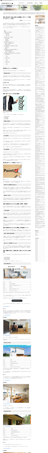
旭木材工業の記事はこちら (6, 306)
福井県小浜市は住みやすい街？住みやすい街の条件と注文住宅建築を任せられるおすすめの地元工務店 (40, 185)
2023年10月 (36, 256)
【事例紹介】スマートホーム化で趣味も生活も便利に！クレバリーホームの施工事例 (40, 93)
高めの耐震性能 (7, 40)
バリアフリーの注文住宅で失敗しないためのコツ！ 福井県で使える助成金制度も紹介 (40, 131)
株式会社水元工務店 (7, 357)
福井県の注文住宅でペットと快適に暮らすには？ (40, 135)
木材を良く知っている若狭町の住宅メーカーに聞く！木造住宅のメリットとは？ (40, 218)
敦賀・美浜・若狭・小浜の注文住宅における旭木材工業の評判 (40, 201)
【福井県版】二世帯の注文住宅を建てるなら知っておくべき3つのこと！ (40, 124)
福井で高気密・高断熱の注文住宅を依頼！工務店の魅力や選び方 (40, 157)
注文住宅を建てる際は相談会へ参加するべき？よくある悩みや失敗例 (39, 70)
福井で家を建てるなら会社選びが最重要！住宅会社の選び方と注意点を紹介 (40, 153)
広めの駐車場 (6, 39)
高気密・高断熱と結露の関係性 (8, 50)
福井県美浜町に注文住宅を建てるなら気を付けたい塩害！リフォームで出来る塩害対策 (40, 182)
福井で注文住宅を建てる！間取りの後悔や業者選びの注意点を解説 (40, 150)
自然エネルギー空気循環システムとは (9, 51)
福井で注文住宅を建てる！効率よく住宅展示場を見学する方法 (40, 158)
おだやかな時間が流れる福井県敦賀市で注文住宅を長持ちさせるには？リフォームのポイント (40, 176)
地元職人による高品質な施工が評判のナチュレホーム (40, 32)
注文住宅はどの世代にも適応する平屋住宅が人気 (40, 92)
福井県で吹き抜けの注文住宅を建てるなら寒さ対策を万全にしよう (40, 133)
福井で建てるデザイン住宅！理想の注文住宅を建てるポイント (40, 165)
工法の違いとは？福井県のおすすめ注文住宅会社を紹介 (40, 173)
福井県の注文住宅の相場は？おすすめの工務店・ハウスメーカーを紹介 (40, 160)
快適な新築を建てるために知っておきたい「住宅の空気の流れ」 (39, 172)
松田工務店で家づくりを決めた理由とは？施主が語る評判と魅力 (40, 46)
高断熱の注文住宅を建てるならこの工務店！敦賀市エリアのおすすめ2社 (40, 216)
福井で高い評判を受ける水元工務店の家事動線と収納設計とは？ (40, 52)
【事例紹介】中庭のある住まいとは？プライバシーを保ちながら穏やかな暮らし (40, 88)
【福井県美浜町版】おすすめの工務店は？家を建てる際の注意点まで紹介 (40, 190)
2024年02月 (36, 252)
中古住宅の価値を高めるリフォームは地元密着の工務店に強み (40, 121)
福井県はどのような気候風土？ (8, 32)
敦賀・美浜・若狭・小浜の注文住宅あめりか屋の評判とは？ (40, 198)
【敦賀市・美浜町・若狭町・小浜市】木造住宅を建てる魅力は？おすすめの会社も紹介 (40, 192)
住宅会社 (36, 233)
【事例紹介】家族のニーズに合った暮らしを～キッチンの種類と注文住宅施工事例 (40, 106)
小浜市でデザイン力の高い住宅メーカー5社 (40, 206)
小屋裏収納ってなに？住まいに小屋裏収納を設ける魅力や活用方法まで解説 (40, 81)
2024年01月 (36, 253)
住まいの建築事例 (37, 232)
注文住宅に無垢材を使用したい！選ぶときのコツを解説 (40, 75)
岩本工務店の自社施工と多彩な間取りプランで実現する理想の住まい (40, 49)
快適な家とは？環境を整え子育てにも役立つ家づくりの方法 (40, 71)
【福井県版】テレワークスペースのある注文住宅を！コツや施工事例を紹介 (40, 62)
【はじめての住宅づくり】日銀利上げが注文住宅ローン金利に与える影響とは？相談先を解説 (40, 68)
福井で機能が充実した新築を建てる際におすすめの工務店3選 (12, 53)
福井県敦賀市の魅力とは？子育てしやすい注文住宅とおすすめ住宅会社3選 (40, 186)
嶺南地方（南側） (8, 35)
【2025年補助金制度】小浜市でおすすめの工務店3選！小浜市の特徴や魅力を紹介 (39, 27)
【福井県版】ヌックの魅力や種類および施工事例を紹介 (40, 64)
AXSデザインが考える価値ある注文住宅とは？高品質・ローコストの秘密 (39, 138)
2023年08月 (36, 258)
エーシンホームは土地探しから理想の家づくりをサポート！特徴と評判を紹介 (40, 41)
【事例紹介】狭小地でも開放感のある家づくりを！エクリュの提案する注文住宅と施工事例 (40, 102)
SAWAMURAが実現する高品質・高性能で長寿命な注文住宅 (40, 140)
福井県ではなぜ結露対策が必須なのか (9, 43)
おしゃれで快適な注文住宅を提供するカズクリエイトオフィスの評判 (40, 29)
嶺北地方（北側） (8, 34)
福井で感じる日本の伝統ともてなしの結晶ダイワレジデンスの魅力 (40, 143)
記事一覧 (36, 25)
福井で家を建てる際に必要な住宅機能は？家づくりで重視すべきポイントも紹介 (40, 221)
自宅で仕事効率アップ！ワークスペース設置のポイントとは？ (40, 76)
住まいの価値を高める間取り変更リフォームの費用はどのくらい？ (40, 114)
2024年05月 (36, 249)
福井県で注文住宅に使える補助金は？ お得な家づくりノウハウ (39, 170)
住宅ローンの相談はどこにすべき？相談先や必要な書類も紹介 (40, 122)
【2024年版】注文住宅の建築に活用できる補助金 (39, 83)
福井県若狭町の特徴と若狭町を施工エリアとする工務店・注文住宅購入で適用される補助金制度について (40, 189)
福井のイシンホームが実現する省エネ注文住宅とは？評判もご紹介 (40, 61)
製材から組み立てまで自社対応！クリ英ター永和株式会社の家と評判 (40, 44)
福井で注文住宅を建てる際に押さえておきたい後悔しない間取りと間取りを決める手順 (40, 177)
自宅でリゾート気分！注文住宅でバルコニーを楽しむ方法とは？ (40, 80)
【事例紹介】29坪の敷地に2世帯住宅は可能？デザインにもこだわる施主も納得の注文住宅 (40, 90)
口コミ (6, 55)
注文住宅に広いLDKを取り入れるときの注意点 (40, 86)
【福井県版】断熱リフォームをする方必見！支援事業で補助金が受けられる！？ (40, 119)
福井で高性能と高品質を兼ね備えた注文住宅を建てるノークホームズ (40, 137)
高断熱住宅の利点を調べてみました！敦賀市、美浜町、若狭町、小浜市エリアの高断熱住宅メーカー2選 (40, 224)
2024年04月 (36, 250)
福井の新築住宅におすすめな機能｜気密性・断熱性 (10, 45)
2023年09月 (36, 257)
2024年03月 (36, 251)
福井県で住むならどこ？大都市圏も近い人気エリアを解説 (40, 73)
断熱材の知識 (36, 235)
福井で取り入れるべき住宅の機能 (8, 37)
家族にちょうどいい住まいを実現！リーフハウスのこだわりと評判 (40, 34)
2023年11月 (36, 255)
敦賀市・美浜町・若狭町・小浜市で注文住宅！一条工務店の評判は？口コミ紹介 (39, 196)
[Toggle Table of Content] (29, 31)
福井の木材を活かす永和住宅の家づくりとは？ (39, 59)
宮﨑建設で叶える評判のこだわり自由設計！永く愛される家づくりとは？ (40, 47)
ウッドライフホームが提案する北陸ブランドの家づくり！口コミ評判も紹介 (40, 36)
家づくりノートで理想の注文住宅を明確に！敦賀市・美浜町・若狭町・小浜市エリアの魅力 (40, 194)
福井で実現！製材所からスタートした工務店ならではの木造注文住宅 (40, 167)
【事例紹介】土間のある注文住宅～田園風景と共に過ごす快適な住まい (40, 95)
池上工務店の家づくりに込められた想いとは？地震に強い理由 (39, 30)
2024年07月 (36, 247)
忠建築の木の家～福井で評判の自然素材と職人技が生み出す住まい (40, 51)
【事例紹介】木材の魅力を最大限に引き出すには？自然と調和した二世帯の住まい (40, 98)
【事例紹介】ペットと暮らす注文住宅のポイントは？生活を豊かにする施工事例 (40, 100)
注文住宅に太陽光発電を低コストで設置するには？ (40, 78)
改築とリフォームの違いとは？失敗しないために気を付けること (40, 112)
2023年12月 (36, 254)
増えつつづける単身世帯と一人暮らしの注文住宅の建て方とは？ (40, 66)
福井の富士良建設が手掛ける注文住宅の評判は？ (40, 56)
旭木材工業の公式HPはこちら (17, 300)
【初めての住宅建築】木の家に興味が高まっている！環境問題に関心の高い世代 (40, 213)
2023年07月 (36, 259)
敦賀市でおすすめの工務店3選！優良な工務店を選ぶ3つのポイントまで (40, 207)
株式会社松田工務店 (7, 426)
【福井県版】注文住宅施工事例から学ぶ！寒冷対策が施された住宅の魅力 (40, 104)
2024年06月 (36, 248)
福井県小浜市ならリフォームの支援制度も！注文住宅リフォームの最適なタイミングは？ (40, 179)
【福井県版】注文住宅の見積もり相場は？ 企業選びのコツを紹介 (39, 126)
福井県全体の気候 (7, 33)
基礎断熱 (6, 48)
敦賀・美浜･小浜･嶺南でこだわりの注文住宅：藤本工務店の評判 (39, 199)
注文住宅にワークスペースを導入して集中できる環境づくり (40, 117)
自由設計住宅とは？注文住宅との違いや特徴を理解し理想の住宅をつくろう (40, 147)
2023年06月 (36, 260)
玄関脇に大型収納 (7, 38)
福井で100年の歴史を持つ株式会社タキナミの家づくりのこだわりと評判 (40, 42)
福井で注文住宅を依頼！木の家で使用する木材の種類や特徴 (40, 155)
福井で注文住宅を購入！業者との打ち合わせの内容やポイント (40, 152)
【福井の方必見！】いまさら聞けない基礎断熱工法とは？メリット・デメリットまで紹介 (40, 225)
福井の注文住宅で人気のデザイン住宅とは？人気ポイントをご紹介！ (40, 168)
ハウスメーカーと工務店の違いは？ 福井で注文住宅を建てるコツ (40, 162)
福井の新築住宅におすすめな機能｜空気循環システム (11, 49)
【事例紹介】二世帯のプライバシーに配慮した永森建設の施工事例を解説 (40, 109)
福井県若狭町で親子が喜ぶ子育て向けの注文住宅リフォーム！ (40, 181)
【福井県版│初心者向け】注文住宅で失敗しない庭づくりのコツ (40, 130)
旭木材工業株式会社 (7, 54)
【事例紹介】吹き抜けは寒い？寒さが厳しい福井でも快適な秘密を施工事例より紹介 (40, 107)
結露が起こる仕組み (7, 44)
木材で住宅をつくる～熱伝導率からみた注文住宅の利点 (40, 220)
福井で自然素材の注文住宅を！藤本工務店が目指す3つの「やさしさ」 (40, 54)
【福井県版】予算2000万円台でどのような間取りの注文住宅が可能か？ (39, 116)
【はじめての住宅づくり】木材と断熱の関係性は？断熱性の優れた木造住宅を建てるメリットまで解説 (40, 210)
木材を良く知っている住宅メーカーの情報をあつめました (40, 203)
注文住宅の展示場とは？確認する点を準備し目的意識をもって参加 (40, 145)
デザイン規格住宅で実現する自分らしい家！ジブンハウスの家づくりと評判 (40, 37)
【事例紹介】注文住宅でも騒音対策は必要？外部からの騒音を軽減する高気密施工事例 (40, 111)
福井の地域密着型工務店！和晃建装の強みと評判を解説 (40, 57)
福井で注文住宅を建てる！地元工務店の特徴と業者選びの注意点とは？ (40, 148)
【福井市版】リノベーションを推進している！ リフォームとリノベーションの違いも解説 (39, 128)
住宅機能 (36, 234)
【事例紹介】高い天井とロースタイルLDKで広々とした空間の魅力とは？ (40, 97)
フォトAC (7, 112)
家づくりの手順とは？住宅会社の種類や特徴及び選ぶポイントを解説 (40, 163)
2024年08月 (36, 246)
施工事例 (7, 56)
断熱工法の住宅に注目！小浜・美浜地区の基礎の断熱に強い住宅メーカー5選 (40, 205)
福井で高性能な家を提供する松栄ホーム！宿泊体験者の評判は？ (40, 39)
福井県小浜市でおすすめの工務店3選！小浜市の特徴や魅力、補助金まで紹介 (40, 211)
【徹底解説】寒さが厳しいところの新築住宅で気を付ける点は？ (40, 215)
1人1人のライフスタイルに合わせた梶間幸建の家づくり (40, 142)
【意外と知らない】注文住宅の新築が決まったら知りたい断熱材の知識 (40, 227)
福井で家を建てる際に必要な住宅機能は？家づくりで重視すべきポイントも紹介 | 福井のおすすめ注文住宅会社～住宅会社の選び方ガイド (15, 5)
